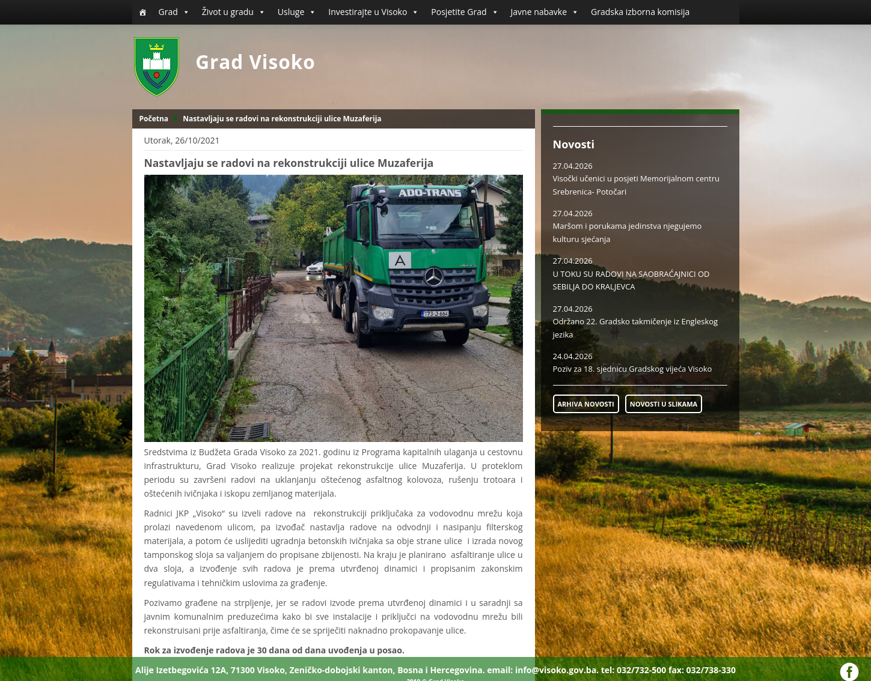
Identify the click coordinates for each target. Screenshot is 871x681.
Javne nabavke (545, 12)
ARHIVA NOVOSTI (586, 403)
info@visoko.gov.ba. (557, 670)
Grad (174, 12)
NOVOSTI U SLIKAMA (663, 403)
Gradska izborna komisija (640, 11)
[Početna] (142, 12)
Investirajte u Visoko (373, 12)
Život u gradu (234, 12)
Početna (154, 119)
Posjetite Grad (464, 12)
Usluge (297, 12)
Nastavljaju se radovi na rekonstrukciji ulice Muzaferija (282, 119)
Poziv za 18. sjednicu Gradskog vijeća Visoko (632, 368)
